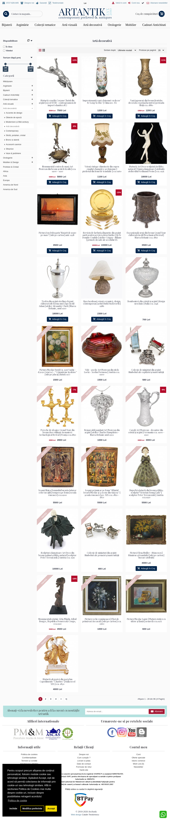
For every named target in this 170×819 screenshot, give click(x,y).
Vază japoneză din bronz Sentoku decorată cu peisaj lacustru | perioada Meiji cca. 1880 (146, 103)
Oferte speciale (138, 757)
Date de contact (84, 764)
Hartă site (84, 770)
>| (66, 699)
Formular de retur (84, 767)
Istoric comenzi (138, 760)
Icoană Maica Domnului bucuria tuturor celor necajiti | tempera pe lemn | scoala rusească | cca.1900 (57, 493)
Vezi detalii (126, 30)
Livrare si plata (83, 760)
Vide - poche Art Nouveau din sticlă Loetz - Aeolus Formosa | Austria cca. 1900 (102, 372)
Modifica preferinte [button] (32, 808)
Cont (138, 754)
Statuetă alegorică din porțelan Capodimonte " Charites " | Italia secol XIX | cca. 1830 (57, 681)
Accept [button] (51, 808)
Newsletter (138, 767)
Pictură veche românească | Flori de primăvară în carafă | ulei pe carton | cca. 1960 (101, 621)
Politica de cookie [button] (17, 800)
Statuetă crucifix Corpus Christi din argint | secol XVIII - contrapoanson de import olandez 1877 (57, 103)
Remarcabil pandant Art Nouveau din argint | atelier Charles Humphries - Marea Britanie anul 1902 (102, 432)
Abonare (156, 711)
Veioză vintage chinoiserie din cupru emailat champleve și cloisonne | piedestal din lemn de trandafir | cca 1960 (101, 169)
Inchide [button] (13, 808)
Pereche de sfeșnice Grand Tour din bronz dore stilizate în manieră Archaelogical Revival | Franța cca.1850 (57, 432)
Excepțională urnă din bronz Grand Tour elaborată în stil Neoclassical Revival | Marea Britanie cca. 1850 (146, 235)
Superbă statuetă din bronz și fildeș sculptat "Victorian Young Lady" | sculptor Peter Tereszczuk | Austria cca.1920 (146, 494)
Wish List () (138, 764)
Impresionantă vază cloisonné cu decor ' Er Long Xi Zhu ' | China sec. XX (102, 101)
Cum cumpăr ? (83, 757)
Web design (76, 814)
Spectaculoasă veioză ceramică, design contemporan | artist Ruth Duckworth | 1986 (102, 303)
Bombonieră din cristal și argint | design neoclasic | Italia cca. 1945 (146, 302)
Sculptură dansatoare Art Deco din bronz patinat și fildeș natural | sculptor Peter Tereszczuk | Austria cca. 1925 (57, 555)
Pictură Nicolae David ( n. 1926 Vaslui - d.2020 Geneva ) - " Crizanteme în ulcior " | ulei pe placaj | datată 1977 (57, 372)
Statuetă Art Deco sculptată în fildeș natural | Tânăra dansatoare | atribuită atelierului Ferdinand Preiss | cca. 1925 (146, 169)
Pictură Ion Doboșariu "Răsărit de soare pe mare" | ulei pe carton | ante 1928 (57, 234)
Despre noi (84, 754)
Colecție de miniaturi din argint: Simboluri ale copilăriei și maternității (146, 370)
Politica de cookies (29, 754)
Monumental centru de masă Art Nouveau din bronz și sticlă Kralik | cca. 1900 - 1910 (57, 169)
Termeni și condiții (29, 760)
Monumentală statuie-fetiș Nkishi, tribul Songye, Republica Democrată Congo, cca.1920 (57, 621)
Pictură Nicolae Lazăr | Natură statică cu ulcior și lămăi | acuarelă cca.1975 (146, 620)
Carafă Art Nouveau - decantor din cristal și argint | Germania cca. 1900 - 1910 (146, 432)
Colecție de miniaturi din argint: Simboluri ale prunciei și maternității (102, 554)
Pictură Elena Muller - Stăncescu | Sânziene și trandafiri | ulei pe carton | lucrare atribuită (146, 555)
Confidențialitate (29, 757)
